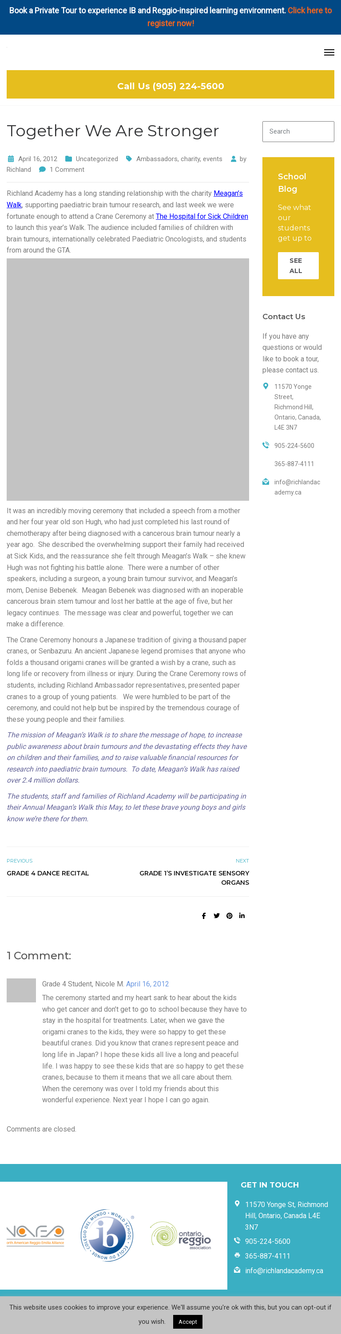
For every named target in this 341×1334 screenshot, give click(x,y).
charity (190, 159)
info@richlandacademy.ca (284, 1271)
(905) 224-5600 (188, 86)
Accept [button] (187, 1321)
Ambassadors (157, 159)
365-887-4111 (267, 1256)
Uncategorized (97, 159)
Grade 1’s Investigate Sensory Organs (194, 878)
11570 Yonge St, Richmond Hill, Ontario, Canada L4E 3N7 (286, 1215)
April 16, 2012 (147, 984)
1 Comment (67, 170)
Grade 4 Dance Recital (48, 873)
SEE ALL (295, 265)
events (212, 159)
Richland (19, 170)
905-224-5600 (267, 1241)
